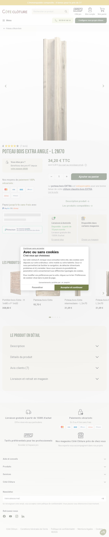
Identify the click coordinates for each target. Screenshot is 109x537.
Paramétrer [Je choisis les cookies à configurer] (37, 287)
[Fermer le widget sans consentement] (34, 248)
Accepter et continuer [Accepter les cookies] (71, 287)
